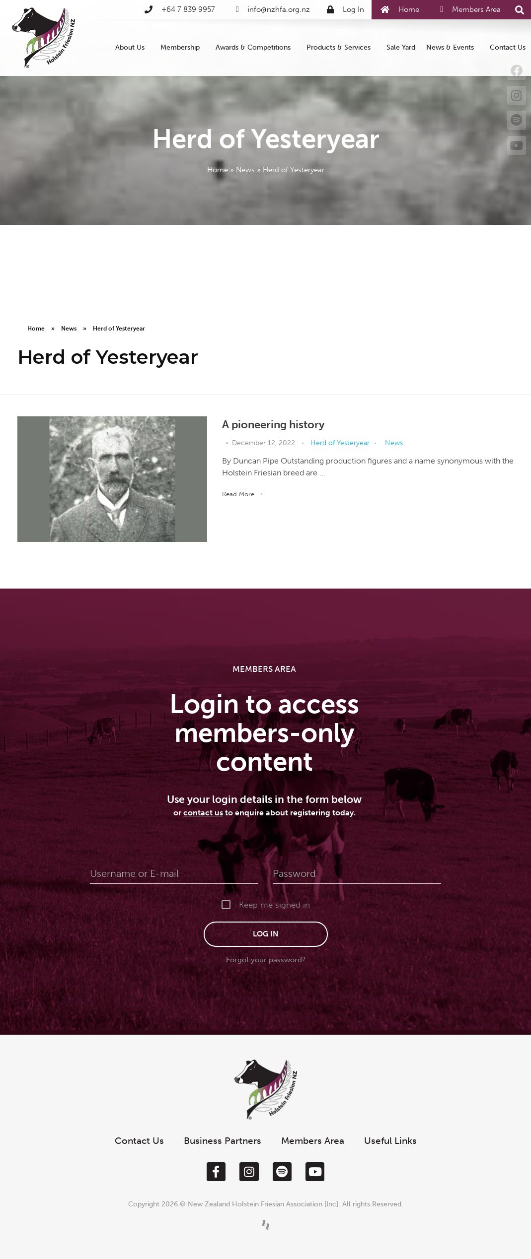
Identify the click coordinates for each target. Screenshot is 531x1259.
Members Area (312, 1140)
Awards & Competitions (256, 48)
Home (217, 169)
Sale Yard (400, 47)
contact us (203, 812)
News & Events (452, 48)
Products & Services (341, 48)
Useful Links (390, 1140)
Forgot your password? (265, 959)
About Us (132, 48)
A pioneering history (273, 424)
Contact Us (508, 47)
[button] (520, 10)
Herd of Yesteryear (340, 443)
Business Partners (222, 1140)
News (245, 169)
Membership (182, 48)
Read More (238, 494)
